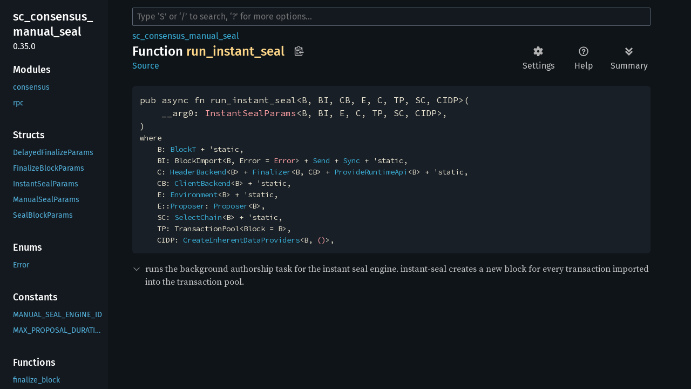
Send (321, 160)
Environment (194, 194)
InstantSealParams (250, 113)
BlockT (183, 149)
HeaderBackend (198, 172)
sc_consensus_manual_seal (185, 36)
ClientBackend (202, 183)
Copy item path (299, 51)
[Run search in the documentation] (391, 17)
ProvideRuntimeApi (371, 172)
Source (145, 66)
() (321, 240)
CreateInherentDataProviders (241, 240)
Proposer (187, 206)
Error (284, 160)
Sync (351, 160)
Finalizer (271, 172)
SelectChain (198, 217)
